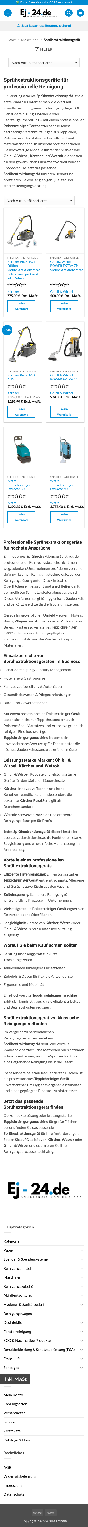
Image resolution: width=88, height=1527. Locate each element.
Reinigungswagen (18, 1313)
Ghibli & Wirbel (61, 291)
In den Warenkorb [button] (21, 306)
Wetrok (12, 503)
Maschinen (30, 39)
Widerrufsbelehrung (20, 1476)
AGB (7, 1467)
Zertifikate (12, 1431)
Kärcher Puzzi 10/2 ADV (21, 377)
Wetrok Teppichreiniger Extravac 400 (61, 485)
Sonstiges (11, 1367)
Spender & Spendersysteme (26, 1259)
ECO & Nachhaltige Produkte (27, 1340)
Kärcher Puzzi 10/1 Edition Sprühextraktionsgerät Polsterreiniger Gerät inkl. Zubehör (23, 270)
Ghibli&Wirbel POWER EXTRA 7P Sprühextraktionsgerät (66, 266)
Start (12, 39)
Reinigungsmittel (17, 1268)
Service (9, 1422)
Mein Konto (13, 1395)
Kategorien (13, 1241)
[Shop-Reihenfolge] (44, 62)
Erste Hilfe (12, 1358)
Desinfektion (14, 1322)
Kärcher (13, 291)
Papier (9, 1250)
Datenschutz (14, 1494)
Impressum (13, 1485)
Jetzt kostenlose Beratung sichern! (44, 26)
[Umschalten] (81, 1250)
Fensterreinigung (17, 1331)
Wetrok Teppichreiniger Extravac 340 (18, 485)
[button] (8, 13)
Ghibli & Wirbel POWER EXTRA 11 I (64, 377)
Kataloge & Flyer (17, 1440)
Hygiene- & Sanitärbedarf (24, 1304)
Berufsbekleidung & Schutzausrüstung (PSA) (39, 1349)
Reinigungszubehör (19, 1286)
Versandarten (15, 1413)
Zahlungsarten (15, 1403)
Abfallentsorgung (18, 1295)
